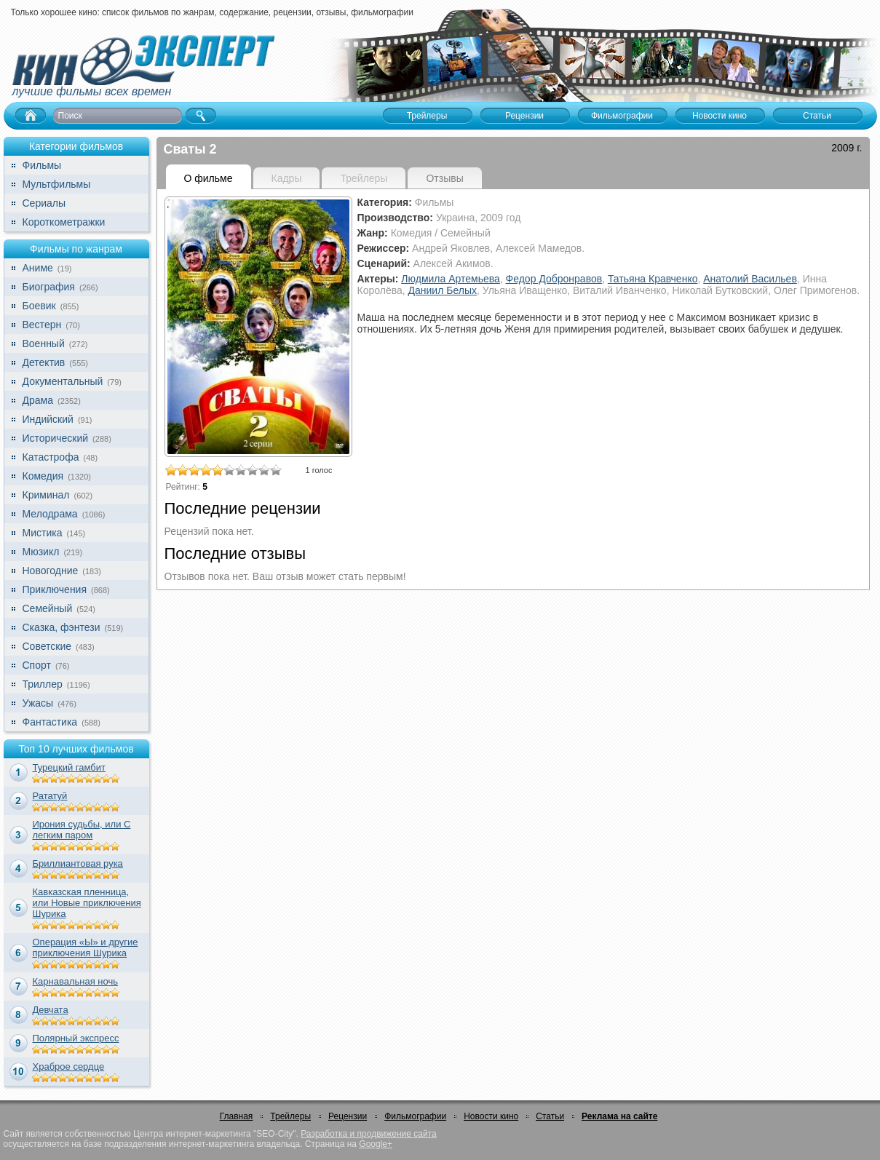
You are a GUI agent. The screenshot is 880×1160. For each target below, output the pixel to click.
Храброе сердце (69, 1066)
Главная (236, 1116)
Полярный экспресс (76, 1038)
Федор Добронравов (554, 279)
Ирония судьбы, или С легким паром (82, 830)
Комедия (43, 476)
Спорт (37, 665)
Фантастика (50, 722)
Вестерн (42, 324)
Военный (44, 343)
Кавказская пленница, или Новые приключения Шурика (87, 902)
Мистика (43, 533)
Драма (38, 400)
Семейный (48, 608)
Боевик (39, 305)
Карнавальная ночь (76, 981)
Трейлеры (290, 1116)
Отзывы (444, 178)
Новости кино (491, 1116)
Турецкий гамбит (69, 767)
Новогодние (51, 570)
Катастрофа (51, 457)
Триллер (43, 684)
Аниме (38, 268)
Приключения (55, 589)
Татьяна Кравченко (653, 279)
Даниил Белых (442, 290)
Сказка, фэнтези (61, 627)
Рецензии (347, 1116)
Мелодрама (50, 514)
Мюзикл (41, 551)
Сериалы (44, 203)
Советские (47, 646)
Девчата (50, 1009)
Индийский (48, 419)
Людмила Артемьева (450, 279)
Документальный (63, 381)
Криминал (46, 495)
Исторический (56, 438)
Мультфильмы (57, 184)
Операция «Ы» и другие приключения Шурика (85, 947)
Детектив (44, 362)
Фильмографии (415, 1116)
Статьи (550, 1116)
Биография (49, 287)
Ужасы (38, 703)
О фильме (208, 178)
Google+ (375, 1144)
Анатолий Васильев (750, 279)
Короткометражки (64, 222)
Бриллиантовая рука (78, 863)
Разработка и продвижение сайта (368, 1134)
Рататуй (50, 795)
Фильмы (42, 165)
